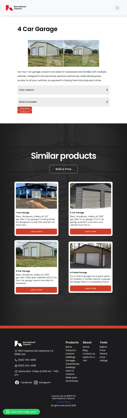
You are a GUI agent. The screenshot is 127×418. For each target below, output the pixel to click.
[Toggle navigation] (117, 8)
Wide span (71, 377)
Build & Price (63, 169)
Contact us (89, 353)
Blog (85, 350)
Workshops (72, 381)
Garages (70, 360)
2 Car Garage (77, 212)
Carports (71, 350)
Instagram (41, 382)
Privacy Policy (63, 402)
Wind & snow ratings (103, 357)
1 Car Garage (22, 212)
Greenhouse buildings (72, 365)
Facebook (23, 382)
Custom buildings (70, 355)
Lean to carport (70, 372)
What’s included (63, 102)
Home (86, 346)
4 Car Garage (23, 271)
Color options (63, 90)
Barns (69, 346)
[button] (21, 412)
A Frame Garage (78, 272)
